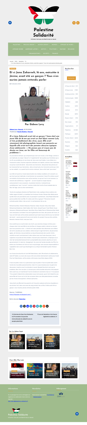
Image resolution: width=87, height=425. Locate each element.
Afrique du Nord (70, 86)
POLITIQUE (53, 49)
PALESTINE (16, 44)
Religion (67, 146)
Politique (67, 134)
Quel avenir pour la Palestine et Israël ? (16, 348)
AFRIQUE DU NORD (66, 44)
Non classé (68, 122)
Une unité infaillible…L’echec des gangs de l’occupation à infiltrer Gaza (69, 209)
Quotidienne (50, 397)
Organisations (69, 126)
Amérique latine (69, 94)
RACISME (63, 49)
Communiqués (50, 340)
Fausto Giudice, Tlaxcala (25, 135)
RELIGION (71, 49)
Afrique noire (69, 90)
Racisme (67, 142)
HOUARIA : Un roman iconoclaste (69, 163)
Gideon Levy (13, 133)
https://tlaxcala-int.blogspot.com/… (20, 298)
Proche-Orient (69, 138)
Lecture (67, 110)
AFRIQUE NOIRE (18, 49)
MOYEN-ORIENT (43, 44)
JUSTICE (43, 49)
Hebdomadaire (37, 400)
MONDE (54, 44)
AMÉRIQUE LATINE (31, 49)
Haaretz (20, 133)
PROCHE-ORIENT (29, 44)
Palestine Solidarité (18, 418)
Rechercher (69, 68)
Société (67, 150)
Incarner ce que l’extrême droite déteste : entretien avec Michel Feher (68, 177)
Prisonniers (49, 344)
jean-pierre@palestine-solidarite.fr (18, 404)
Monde (67, 114)
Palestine (12, 68)
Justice (67, 106)
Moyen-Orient (69, 118)
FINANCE (55, 53)
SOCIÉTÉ (46, 53)
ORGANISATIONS (34, 53)
